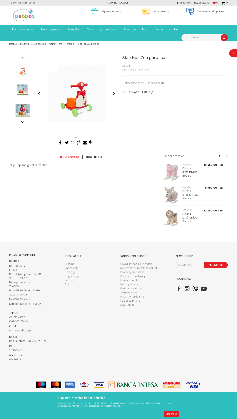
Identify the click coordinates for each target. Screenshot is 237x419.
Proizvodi (24, 43)
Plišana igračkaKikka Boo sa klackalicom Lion (189, 221)
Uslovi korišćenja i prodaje (136, 263)
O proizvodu (69, 157)
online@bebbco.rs (20, 330)
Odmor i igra (55, 43)
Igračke (70, 43)
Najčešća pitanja (130, 300)
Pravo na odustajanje (133, 276)
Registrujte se (201, 2)
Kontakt (69, 280)
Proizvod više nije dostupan (144, 83)
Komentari (94, 157)
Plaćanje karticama (132, 296)
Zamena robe (128, 292)
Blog (67, 284)
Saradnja (70, 272)
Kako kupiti (127, 304)
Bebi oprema (39, 43)
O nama (69, 263)
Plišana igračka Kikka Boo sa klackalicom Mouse (190, 198)
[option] (118, 3)
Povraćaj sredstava (132, 272)
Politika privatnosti (131, 288)
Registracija (72, 276)
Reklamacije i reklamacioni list (138, 268)
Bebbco (13, 43)
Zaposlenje (72, 268)
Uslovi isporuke (129, 280)
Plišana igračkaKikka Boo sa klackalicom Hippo (189, 176)
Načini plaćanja (129, 284)
